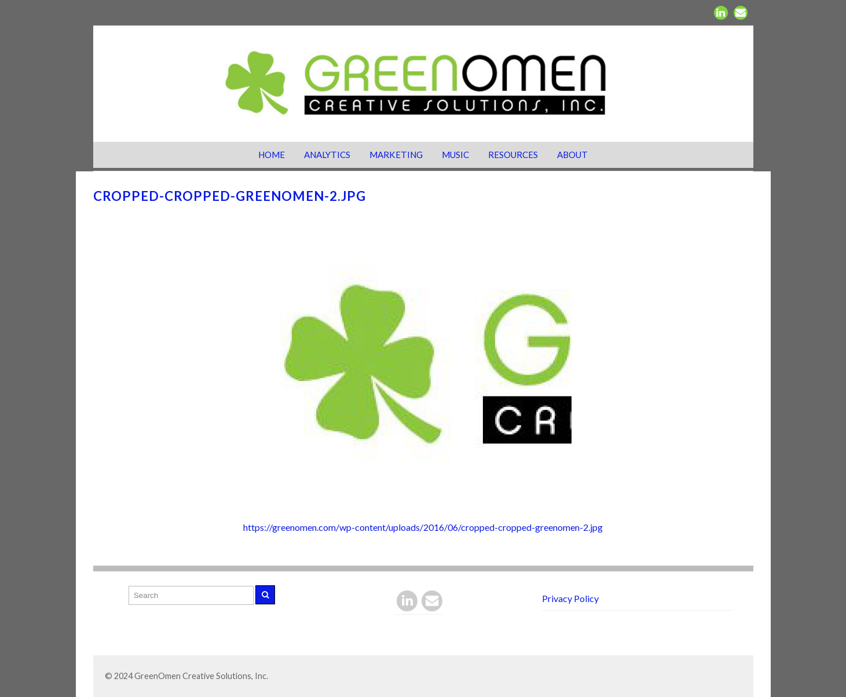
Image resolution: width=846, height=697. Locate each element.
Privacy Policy (570, 598)
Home (271, 154)
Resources (513, 154)
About (572, 154)
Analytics (327, 154)
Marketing (396, 154)
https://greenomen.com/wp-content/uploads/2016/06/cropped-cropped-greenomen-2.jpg (423, 527)
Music (455, 154)
